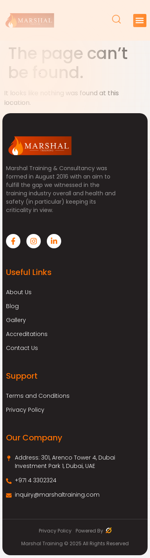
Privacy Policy (25, 410)
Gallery (16, 320)
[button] (139, 20)
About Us (19, 292)
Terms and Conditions (38, 396)
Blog (12, 306)
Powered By (94, 530)
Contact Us (22, 348)
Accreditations (27, 334)
